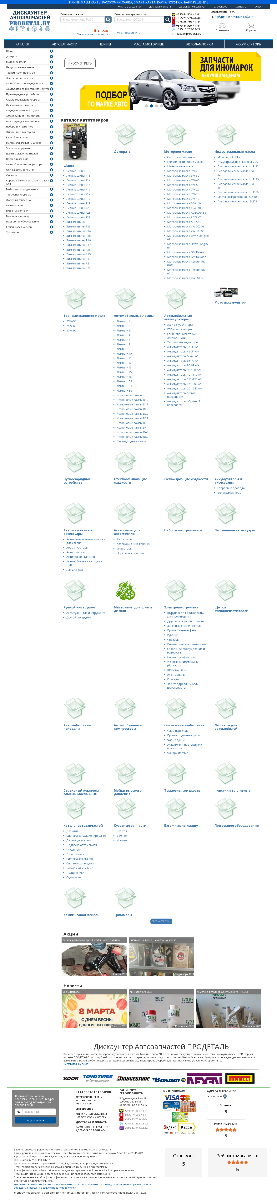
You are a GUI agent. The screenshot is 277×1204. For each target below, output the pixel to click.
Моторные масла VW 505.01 (185, 226)
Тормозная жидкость (18, 194)
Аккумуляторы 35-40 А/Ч (183, 347)
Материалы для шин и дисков (23, 142)
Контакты (240, 6)
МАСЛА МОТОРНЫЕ (148, 44)
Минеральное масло (180, 166)
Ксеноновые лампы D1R (132, 404)
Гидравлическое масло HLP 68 (238, 192)
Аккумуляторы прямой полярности (182, 395)
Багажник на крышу (17, 216)
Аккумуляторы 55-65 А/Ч (183, 356)
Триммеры (12, 232)
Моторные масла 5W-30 (183, 175)
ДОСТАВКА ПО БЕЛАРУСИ (91, 1130)
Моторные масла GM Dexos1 (186, 252)
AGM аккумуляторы (180, 324)
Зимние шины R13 (78, 226)
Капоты (122, 831)
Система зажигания (79, 859)
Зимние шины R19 (78, 254)
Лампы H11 (124, 358)
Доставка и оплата (160, 6)
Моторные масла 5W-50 (183, 185)
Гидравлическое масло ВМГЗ (237, 201)
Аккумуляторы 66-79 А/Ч (183, 360)
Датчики (72, 831)
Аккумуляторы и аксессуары (22, 110)
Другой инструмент (79, 617)
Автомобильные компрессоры (24, 164)
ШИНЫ (105, 44)
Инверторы (124, 548)
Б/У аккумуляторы (229, 492)
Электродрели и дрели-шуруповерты (183, 685)
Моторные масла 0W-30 (183, 194)
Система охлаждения (80, 863)
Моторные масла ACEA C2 (184, 217)
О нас (258, 6)
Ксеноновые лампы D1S (132, 400)
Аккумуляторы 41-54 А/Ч (183, 351)
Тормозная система (79, 868)
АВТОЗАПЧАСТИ (64, 44)
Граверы (173, 679)
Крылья (122, 840)
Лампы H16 (124, 376)
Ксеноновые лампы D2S (132, 413)
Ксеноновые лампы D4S (132, 432)
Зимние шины (75, 222)
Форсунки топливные (19, 200)
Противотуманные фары (183, 735)
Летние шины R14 (78, 180)
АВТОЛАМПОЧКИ (199, 44)
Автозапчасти (14, 205)
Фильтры (11, 175)
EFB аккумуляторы (179, 329)
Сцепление (73, 877)
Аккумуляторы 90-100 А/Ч (184, 370)
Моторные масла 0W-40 (183, 199)
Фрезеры (173, 639)
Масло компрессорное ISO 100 (237, 197)
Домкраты (12, 56)
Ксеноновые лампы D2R (132, 409)
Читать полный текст (75, 1064)
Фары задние (176, 740)
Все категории (161, 921)
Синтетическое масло (181, 157)
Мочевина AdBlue (229, 157)
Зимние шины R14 (78, 231)
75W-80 (71, 326)
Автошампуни (75, 552)
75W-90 (71, 321)
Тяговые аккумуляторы (182, 342)
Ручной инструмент (18, 137)
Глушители (73, 849)
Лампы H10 (124, 353)
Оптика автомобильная (20, 169)
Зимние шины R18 (78, 249)
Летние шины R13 (78, 175)
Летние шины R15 (78, 185)
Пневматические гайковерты (186, 644)
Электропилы (176, 674)
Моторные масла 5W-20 (183, 171)
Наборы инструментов (19, 126)
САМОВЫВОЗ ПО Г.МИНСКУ (92, 1127)
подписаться (35, 1120)
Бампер (122, 835)
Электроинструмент (18, 148)
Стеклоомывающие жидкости (23, 99)
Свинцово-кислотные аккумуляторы (181, 335)
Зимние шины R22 (78, 268)
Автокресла (124, 539)
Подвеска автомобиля (81, 845)
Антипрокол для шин (80, 557)
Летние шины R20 (78, 208)
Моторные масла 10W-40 (184, 203)
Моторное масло (16, 62)
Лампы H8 (123, 344)
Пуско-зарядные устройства (22, 94)
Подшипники (75, 872)
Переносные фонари (130, 553)
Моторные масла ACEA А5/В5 (186, 212)
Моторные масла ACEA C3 (184, 222)
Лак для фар (74, 569)
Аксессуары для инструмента (85, 613)
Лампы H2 (123, 326)
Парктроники (75, 854)
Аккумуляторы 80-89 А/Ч (183, 365)
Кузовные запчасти (17, 210)
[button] (146, 105)
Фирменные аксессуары (20, 132)
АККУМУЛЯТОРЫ (249, 44)
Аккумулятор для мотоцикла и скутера (28, 89)
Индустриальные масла (20, 67)
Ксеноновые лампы (129, 395)
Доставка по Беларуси (192, 6)
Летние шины (75, 171)
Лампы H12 (124, 363)
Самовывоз (220, 6)
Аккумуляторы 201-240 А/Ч (185, 388)
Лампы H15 (124, 372)
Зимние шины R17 (78, 245)
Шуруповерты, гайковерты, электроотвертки (185, 614)
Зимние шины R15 (78, 235)
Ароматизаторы (77, 547)
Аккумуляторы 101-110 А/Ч (185, 374)
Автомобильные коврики (133, 544)
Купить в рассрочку (129, 6)
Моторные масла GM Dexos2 (186, 257)
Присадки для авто (17, 159)
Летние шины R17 (78, 194)
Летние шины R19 (78, 203)
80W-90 (71, 330)
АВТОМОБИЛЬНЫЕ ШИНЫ (89, 1097)
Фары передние (177, 730)
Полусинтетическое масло (185, 162)
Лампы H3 (123, 330)
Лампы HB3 (124, 381)
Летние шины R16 (78, 189)
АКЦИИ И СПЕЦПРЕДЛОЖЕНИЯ (91, 1114)
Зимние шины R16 (78, 240)
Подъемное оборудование (22, 221)
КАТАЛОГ (22, 44)
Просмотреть (84, 63)
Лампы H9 (123, 349)
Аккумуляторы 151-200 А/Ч (185, 384)
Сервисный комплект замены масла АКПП (27, 182)
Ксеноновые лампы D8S (132, 437)
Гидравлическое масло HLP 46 (238, 179)
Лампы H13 (124, 367)
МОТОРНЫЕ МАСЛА (86, 1100)
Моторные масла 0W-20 (183, 189)
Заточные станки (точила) (184, 626)
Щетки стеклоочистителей (22, 153)
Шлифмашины (176, 670)
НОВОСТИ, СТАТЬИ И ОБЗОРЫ (91, 1117)
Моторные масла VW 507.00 (185, 231)
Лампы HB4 (124, 386)
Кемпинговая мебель (19, 227)
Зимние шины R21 (78, 263)
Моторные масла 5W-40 (183, 180)
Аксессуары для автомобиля (22, 121)
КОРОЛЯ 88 (219, 1096)
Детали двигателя (78, 840)
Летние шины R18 (78, 199)
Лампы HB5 (124, 390)
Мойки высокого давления (22, 189)
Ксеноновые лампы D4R (132, 427)
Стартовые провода (231, 488)
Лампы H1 (123, 321)
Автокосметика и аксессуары (23, 115)
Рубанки (172, 635)
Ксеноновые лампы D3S (132, 418)
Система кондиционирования (86, 835)
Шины (9, 51)
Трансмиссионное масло (21, 72)
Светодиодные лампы (131, 441)
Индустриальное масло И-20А (237, 162)
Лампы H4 (123, 335)
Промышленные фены (182, 630)
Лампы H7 (123, 339)
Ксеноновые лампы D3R (132, 423)
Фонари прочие (177, 753)
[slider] (226, 1129)
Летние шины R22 (78, 217)
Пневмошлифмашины (182, 657)
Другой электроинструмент (185, 621)
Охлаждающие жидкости (21, 105)
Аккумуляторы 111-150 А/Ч (185, 379)
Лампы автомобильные (20, 78)
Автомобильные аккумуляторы (24, 83)
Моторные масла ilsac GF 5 (185, 278)
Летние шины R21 (78, 212)
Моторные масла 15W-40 (184, 208)
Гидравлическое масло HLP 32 (238, 166)
